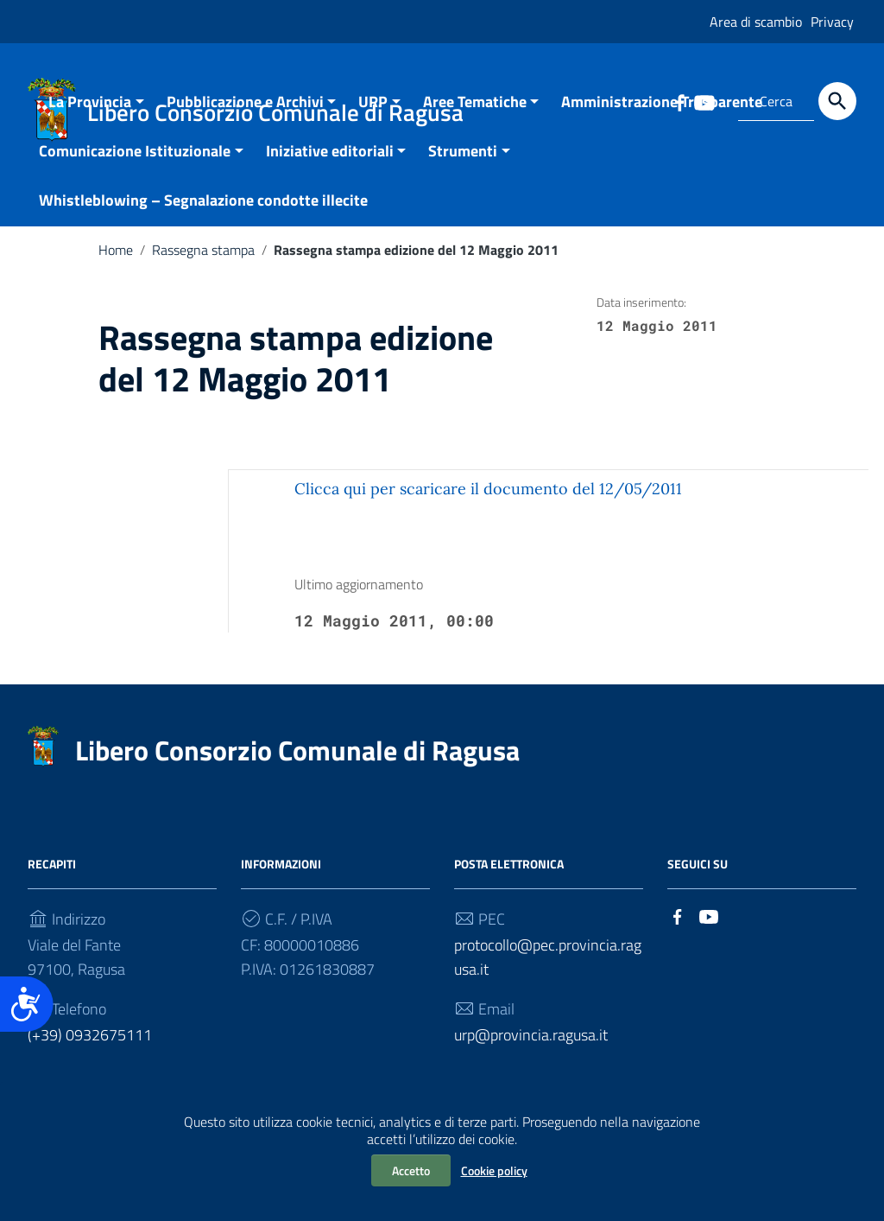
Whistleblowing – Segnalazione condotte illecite (203, 220)
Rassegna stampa (203, 269)
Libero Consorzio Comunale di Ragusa (297, 770)
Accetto (411, 1170)
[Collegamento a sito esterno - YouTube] (708, 934)
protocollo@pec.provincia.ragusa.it (547, 977)
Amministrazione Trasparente (661, 121)
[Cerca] (837, 101)
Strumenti (462, 170)
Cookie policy (494, 1170)
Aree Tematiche (475, 121)
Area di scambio (756, 21)
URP (373, 121)
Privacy (832, 21)
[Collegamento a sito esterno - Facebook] (677, 934)
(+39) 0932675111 (90, 1054)
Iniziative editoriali (330, 170)
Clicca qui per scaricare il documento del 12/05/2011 (488, 508)
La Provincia (89, 121)
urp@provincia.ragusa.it (531, 1054)
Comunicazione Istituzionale (134, 170)
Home (115, 269)
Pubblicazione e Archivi (245, 121)
